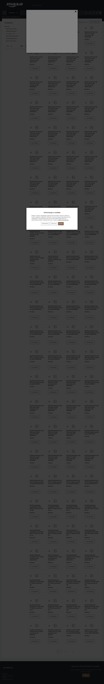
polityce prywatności (63, 220)
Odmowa (53, 223)
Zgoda (61, 223)
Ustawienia (45, 223)
